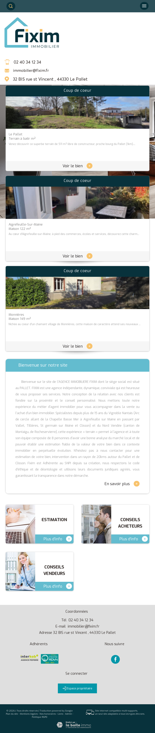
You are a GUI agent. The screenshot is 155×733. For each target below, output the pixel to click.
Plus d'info (57, 539)
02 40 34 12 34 (80, 620)
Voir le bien (77, 166)
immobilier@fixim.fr (31, 70)
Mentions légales (29, 713)
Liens (60, 713)
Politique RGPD (39, 717)
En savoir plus (122, 484)
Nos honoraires (48, 713)
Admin (68, 713)
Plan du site (12, 713)
